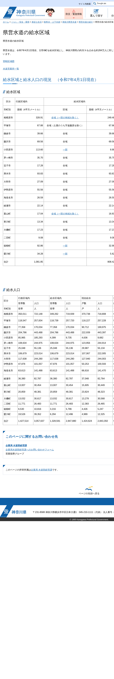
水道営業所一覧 (11, 69)
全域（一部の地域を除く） (65, 117)
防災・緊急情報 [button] (74, 14)
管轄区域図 (8, 61)
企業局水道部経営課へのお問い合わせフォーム (30, 449)
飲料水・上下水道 (52, 22)
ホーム (6, 22)
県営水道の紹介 (86, 22)
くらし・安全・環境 (20, 22)
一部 (65, 149)
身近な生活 (37, 22)
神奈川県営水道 (69, 22)
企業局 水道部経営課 (16, 445)
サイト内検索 (85, 4)
